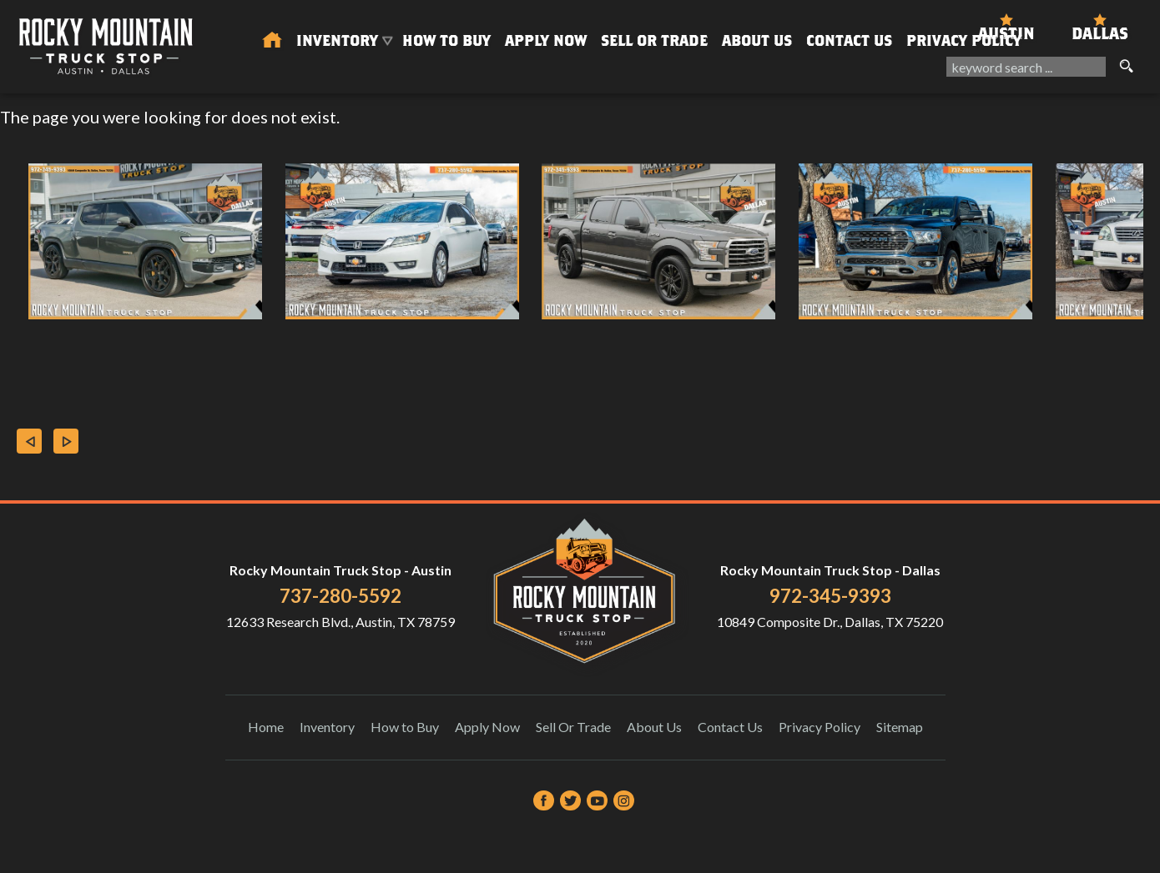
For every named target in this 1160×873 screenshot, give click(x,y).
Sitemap (899, 727)
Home (266, 727)
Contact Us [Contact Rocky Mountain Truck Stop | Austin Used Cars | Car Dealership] (849, 40)
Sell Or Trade (654, 40)
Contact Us (730, 727)
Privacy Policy (963, 40)
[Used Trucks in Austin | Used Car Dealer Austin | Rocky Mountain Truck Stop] (272, 41)
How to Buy (446, 40)
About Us (654, 727)
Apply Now (487, 727)
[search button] (1126, 67)
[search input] (1026, 67)
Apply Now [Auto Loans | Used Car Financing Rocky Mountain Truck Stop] (546, 40)
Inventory (327, 727)
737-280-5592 (340, 596)
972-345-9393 (830, 596)
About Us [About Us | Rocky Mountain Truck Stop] (757, 40)
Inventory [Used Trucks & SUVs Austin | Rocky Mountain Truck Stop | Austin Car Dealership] (337, 40)
